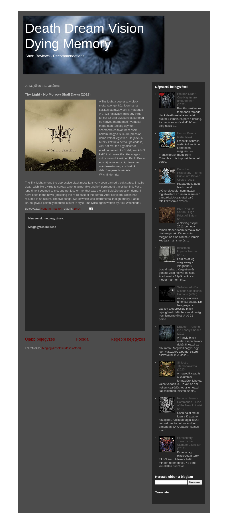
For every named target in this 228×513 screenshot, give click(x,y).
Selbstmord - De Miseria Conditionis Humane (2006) (189, 291)
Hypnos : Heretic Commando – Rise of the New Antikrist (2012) (189, 404)
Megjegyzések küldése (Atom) (61, 348)
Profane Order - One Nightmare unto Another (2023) (187, 99)
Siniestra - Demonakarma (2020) (187, 366)
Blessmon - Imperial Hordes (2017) (187, 251)
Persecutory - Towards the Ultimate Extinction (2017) (189, 443)
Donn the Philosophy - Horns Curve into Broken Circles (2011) (189, 174)
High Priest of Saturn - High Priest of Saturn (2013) (187, 214)
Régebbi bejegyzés (128, 339)
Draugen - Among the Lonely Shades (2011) (189, 330)
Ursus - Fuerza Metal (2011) (186, 135)
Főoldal (83, 339)
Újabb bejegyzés (40, 339)
